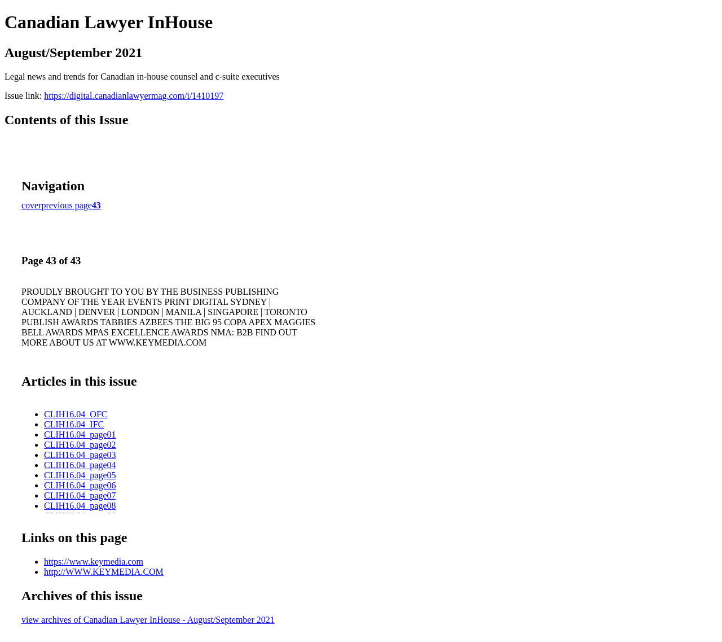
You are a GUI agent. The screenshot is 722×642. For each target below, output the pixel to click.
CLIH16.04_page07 (80, 495)
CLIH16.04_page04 (80, 465)
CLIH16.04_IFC (74, 424)
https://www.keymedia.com (93, 561)
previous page (67, 205)
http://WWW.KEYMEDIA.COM (104, 572)
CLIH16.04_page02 (80, 444)
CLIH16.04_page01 (80, 434)
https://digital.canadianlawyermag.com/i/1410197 (133, 96)
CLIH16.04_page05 (80, 475)
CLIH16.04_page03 (80, 455)
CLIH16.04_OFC (75, 414)
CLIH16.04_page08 (80, 505)
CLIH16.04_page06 (80, 485)
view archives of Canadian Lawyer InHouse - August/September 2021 (148, 619)
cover (31, 205)
